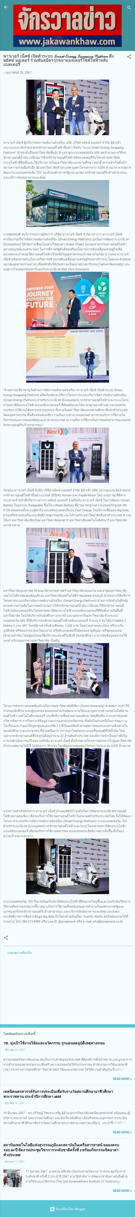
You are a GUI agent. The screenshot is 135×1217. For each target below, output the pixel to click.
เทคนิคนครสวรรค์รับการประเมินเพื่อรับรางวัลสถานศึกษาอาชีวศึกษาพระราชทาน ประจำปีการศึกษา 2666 (58, 1094)
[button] (129, 57)
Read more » (122, 1079)
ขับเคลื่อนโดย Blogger (67, 1209)
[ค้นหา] (129, 8)
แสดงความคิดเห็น (19, 953)
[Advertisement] (67, 988)
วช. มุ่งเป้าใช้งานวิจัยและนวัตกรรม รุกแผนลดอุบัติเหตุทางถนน (54, 1043)
